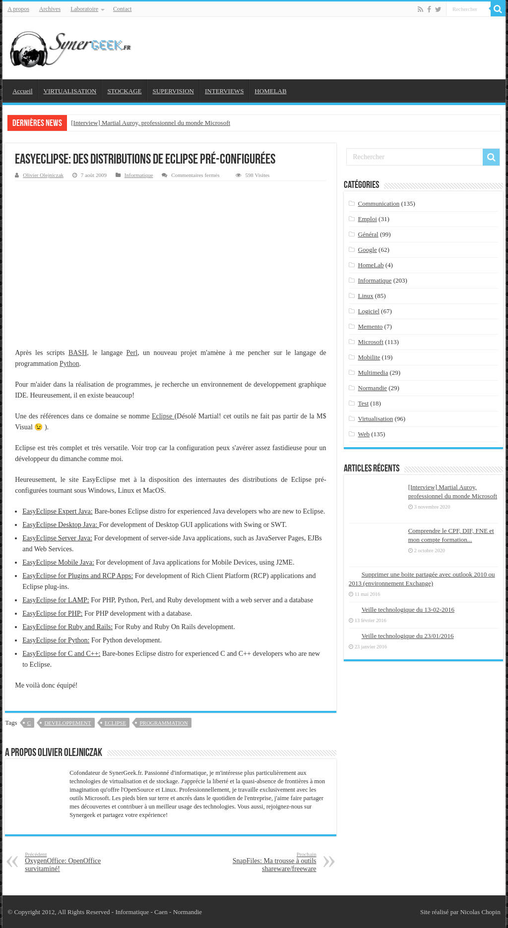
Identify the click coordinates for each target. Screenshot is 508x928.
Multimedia (373, 372)
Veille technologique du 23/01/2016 (408, 635)
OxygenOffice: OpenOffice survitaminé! (76, 861)
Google (367, 249)
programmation (163, 723)
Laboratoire (84, 8)
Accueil (22, 91)
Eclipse (163, 416)
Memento (370, 326)
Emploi (367, 219)
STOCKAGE (124, 91)
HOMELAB (270, 91)
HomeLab (371, 265)
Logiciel (369, 311)
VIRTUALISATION (70, 91)
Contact (122, 8)
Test (363, 403)
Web (364, 434)
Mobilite (369, 357)
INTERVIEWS (224, 91)
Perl (132, 352)
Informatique (139, 175)
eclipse (115, 723)
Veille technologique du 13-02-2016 (408, 609)
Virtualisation (375, 418)
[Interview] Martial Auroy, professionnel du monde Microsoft (150, 122)
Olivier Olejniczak (43, 175)
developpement (67, 723)
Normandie (372, 388)
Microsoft (370, 342)
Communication (379, 203)
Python (69, 363)
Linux (366, 295)
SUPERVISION (172, 91)
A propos (18, 8)
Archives (50, 8)
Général (368, 234)
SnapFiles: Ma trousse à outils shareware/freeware (266, 861)
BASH (77, 352)
